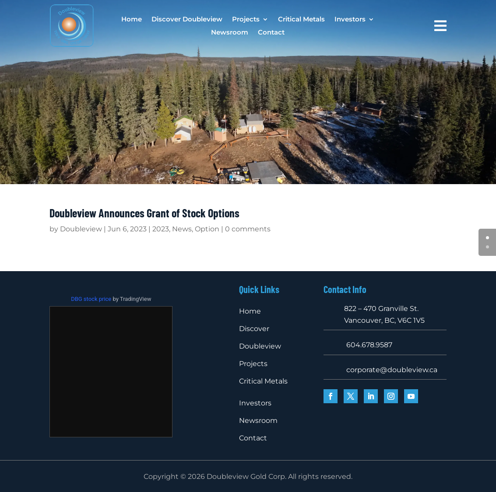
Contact (271, 32)
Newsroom (229, 32)
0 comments (248, 229)
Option (207, 229)
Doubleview (81, 229)
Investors (350, 19)
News (182, 229)
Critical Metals (301, 19)
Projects (246, 19)
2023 (160, 229)
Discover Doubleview (186, 19)
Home (131, 19)
